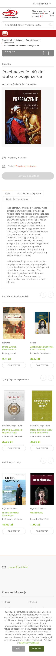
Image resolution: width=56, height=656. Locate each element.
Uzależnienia (36, 512)
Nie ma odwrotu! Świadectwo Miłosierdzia (10, 515)
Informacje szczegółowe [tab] (29, 193)
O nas (7, 602)
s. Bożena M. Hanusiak (23, 84)
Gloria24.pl (7, 40)
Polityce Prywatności (29, 642)
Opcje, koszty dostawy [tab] (17, 199)
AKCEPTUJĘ (36, 648)
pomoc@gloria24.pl (18, 567)
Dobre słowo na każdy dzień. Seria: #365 (41, 431)
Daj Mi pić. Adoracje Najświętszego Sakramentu (12, 432)
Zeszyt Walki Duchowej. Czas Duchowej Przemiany (42, 349)
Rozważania (9, 43)
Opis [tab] (7, 193)
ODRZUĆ (18, 648)
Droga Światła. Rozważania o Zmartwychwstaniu (11, 349)
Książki (19, 40)
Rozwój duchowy (33, 40)
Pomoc (33, 602)
